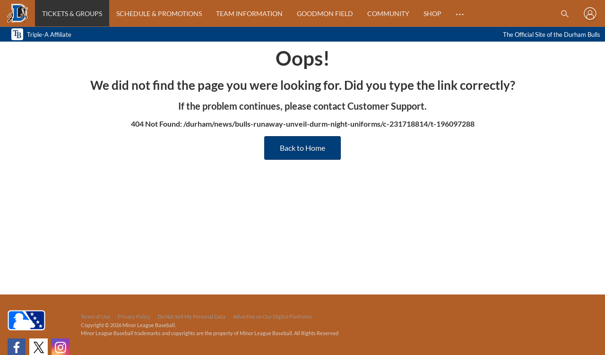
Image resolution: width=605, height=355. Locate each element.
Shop (432, 13)
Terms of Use (95, 316)
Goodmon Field (325, 13)
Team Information (249, 13)
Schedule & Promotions (159, 13)
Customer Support (385, 106)
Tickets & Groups (72, 13)
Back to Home (302, 147)
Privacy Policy (134, 316)
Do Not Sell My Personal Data (191, 316)
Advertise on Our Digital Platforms (272, 316)
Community (388, 13)
